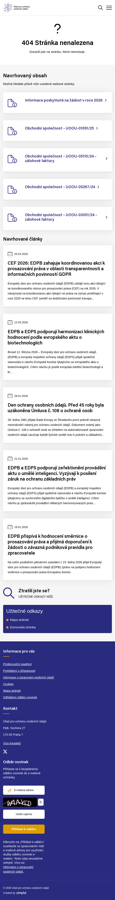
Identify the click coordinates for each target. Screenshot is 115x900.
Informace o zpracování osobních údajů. (18, 869)
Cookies (8, 684)
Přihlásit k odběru (24, 829)
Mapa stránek (19, 619)
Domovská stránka (23, 627)
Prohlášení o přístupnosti (19, 670)
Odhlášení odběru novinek (20, 697)
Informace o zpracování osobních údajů (28, 677)
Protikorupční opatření (17, 664)
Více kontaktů (12, 743)
